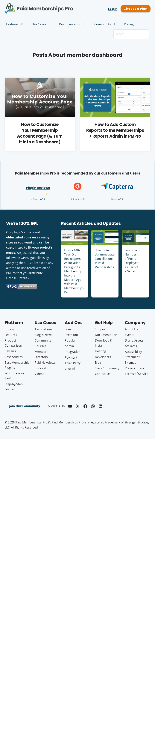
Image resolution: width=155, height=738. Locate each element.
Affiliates (131, 346)
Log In (112, 9)
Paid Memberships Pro (38, 6)
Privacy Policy (134, 368)
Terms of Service (136, 374)
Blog (98, 362)
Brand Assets (134, 340)
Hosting (100, 351)
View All (70, 369)
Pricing (129, 24)
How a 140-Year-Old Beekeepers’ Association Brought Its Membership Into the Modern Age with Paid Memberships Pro (74, 271)
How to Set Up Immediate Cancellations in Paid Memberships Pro (105, 260)
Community (105, 24)
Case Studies (14, 357)
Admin (69, 346)
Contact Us (102, 374)
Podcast (40, 368)
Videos (39, 374)
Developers (103, 357)
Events (129, 335)
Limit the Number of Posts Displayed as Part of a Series (132, 260)
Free (68, 329)
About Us (131, 329)
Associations (43, 329)
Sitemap (130, 362)
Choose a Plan (135, 9)
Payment (71, 357)
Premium (71, 335)
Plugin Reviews (38, 188)
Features (15, 24)
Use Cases (41, 24)
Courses (40, 346)
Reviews (10, 351)
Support (101, 329)
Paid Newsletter (46, 362)
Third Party (72, 363)
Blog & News (43, 335)
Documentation (72, 24)
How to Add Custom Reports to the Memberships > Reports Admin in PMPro (115, 130)
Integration (72, 352)
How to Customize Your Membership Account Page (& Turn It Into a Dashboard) (40, 133)
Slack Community (107, 368)
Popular (70, 340)
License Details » (17, 278)
